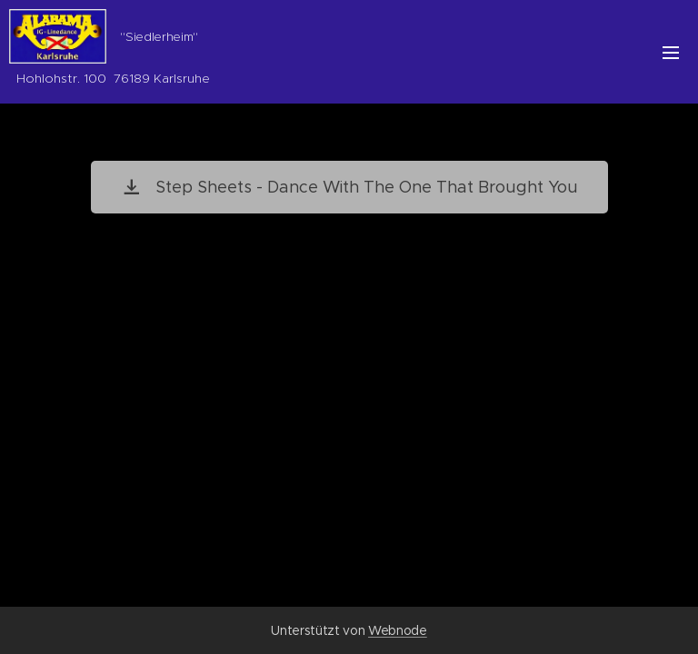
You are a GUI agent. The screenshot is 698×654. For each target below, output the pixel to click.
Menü (671, 53)
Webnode (397, 630)
